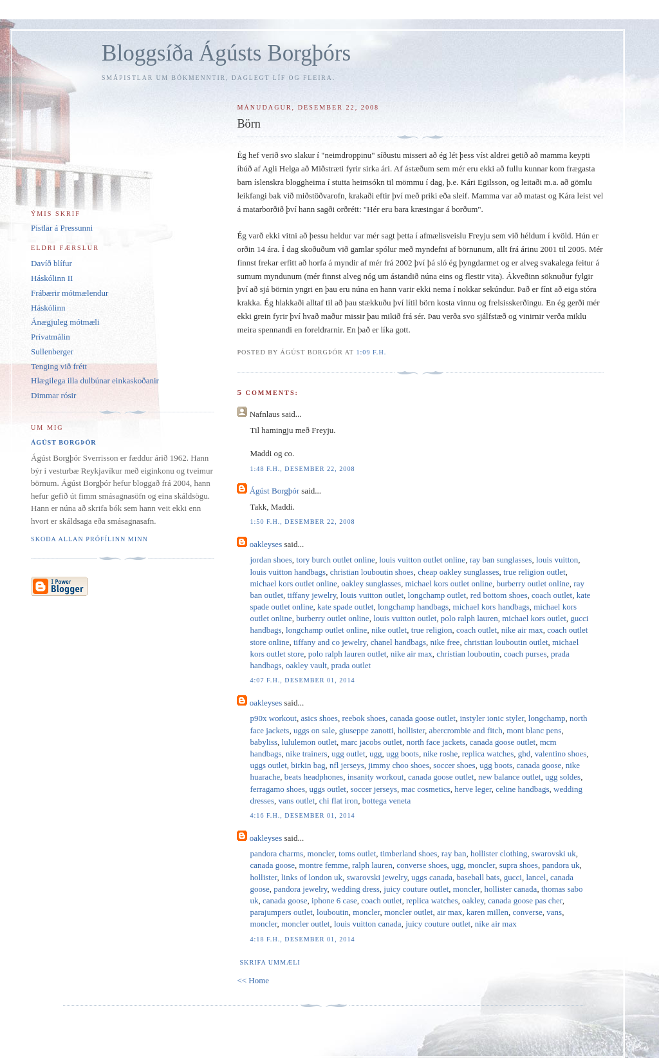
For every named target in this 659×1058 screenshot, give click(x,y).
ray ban (454, 853)
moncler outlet (408, 912)
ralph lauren (372, 865)
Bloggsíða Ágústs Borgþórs (226, 53)
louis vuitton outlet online (422, 559)
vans (554, 912)
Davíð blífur (51, 263)
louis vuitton (557, 559)
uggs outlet (268, 765)
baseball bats (477, 877)
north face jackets (435, 742)
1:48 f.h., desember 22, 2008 (302, 468)
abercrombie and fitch (466, 730)
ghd (524, 753)
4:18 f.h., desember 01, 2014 (302, 939)
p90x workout (273, 718)
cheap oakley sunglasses (458, 572)
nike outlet (389, 630)
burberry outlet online (532, 583)
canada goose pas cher (525, 900)
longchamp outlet (437, 595)
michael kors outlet (534, 618)
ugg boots (402, 753)
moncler (321, 853)
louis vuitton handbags (288, 572)
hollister (411, 730)
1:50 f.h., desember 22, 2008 (302, 521)
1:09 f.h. (371, 352)
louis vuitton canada (368, 923)
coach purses (525, 654)
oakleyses (266, 544)
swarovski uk (554, 853)
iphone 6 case (334, 900)
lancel (536, 877)
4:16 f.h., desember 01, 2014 (302, 815)
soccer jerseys (373, 789)
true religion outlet (534, 572)
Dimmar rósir (53, 395)
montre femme (323, 865)
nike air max (522, 630)
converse (528, 912)
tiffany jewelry (312, 595)
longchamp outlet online (326, 630)
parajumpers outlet (281, 912)
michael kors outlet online (293, 583)
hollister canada (510, 889)
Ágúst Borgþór (274, 490)
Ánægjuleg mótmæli (65, 322)
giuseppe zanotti (366, 730)
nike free (445, 642)
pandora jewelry (300, 889)
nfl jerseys (347, 765)
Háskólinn (48, 308)
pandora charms (276, 853)
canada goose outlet (422, 718)
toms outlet (357, 853)
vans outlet (296, 800)
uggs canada (431, 877)
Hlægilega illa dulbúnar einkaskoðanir (95, 380)
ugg (375, 753)
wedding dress (355, 889)
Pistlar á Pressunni (62, 228)
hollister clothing (498, 853)
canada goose (539, 765)
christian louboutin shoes (372, 572)
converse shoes (421, 865)
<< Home (253, 980)
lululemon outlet (309, 742)
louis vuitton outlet (372, 595)
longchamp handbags (413, 606)
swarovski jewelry (376, 877)
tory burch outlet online (335, 559)
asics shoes (319, 718)
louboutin (333, 912)
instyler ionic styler (491, 718)
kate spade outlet (345, 606)
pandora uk (560, 865)
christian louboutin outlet (506, 642)
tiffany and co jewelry (329, 642)
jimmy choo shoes (398, 765)
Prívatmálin (50, 336)
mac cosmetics (425, 789)
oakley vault (306, 665)
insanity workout (376, 777)
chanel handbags (398, 642)
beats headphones (313, 777)
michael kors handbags (491, 606)
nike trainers (307, 753)
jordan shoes (271, 559)
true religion (431, 630)
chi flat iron (338, 800)
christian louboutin (467, 654)
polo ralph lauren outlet (347, 654)
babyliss (263, 742)
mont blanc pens (533, 730)
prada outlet (351, 665)
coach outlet (552, 595)
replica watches (488, 753)
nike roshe (440, 753)
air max (449, 912)
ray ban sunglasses (501, 559)
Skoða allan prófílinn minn (89, 539)
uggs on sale (314, 730)
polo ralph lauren (469, 618)
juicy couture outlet (416, 889)
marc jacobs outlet (371, 742)
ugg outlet (348, 753)
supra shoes (518, 865)
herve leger (473, 789)
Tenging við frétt (59, 366)
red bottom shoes (499, 595)
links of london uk (311, 877)
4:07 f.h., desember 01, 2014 (302, 680)
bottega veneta (386, 800)
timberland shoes (408, 853)
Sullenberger (52, 351)
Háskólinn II (52, 278)
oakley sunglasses (371, 583)
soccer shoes (454, 765)
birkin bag (308, 765)
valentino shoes (561, 753)
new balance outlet (509, 777)
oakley (473, 900)
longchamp (547, 718)
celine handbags (522, 789)
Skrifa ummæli (269, 962)
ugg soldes (562, 777)
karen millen (487, 912)
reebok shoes (363, 718)
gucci (513, 877)
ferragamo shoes (277, 789)
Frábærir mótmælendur (69, 293)
